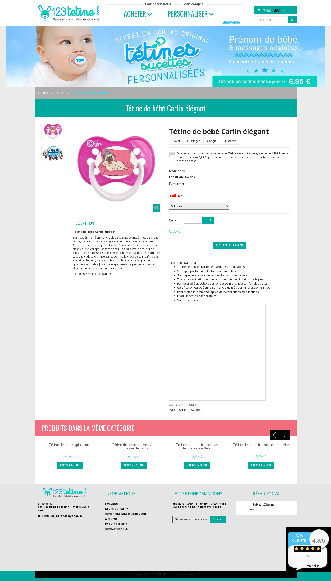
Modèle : (175, 171)
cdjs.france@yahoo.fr (66, 516)
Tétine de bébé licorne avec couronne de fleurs (134, 446)
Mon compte (193, 4)
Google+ (212, 141)
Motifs (60, 93)
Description (84, 223)
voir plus (313, 566)
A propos (111, 518)
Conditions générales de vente (126, 514)
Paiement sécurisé (117, 524)
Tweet (176, 141)
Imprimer (178, 184)
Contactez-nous (158, 4)
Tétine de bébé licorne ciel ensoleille (261, 445)
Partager (193, 141)
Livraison (111, 504)
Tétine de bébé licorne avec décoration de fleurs (197, 446)
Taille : (175, 196)
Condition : (176, 177)
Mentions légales (116, 509)
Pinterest (230, 141)
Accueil (43, 93)
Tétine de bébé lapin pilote (69, 445)
